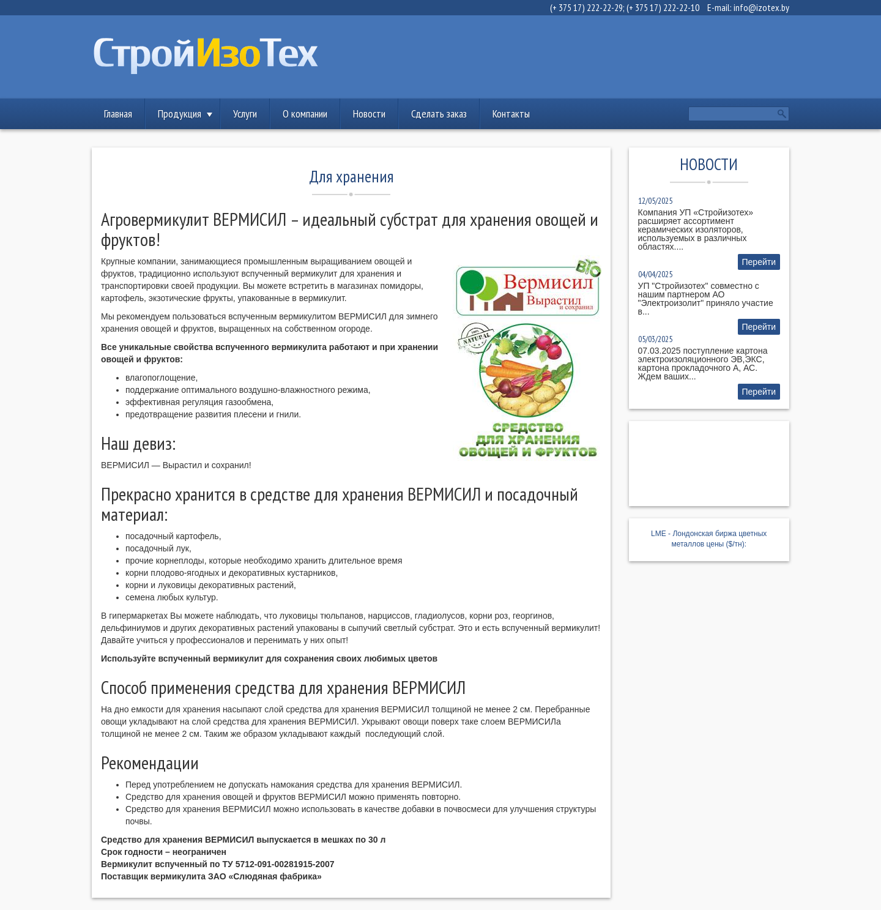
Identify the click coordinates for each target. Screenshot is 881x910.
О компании (305, 113)
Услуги (245, 113)
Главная (118, 113)
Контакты (511, 113)
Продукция (179, 113)
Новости (369, 113)
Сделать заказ (439, 113)
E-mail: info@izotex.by (748, 7)
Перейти (759, 262)
